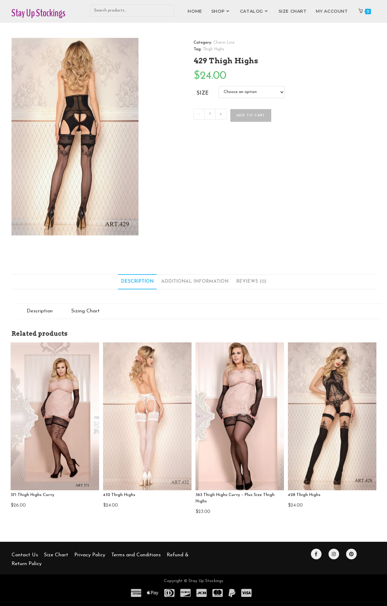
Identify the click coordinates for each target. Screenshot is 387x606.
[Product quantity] (210, 114)
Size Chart (56, 555)
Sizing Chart (85, 311)
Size (203, 93)
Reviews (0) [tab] (251, 281)
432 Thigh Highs (119, 495)
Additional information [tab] (195, 281)
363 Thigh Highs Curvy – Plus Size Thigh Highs (235, 498)
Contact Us (25, 555)
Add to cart (250, 115)
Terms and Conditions (136, 555)
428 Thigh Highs (304, 495)
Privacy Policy (89, 555)
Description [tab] (137, 281)
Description (40, 311)
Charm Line (224, 43)
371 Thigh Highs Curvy (32, 495)
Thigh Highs (213, 49)
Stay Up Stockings (38, 13)
